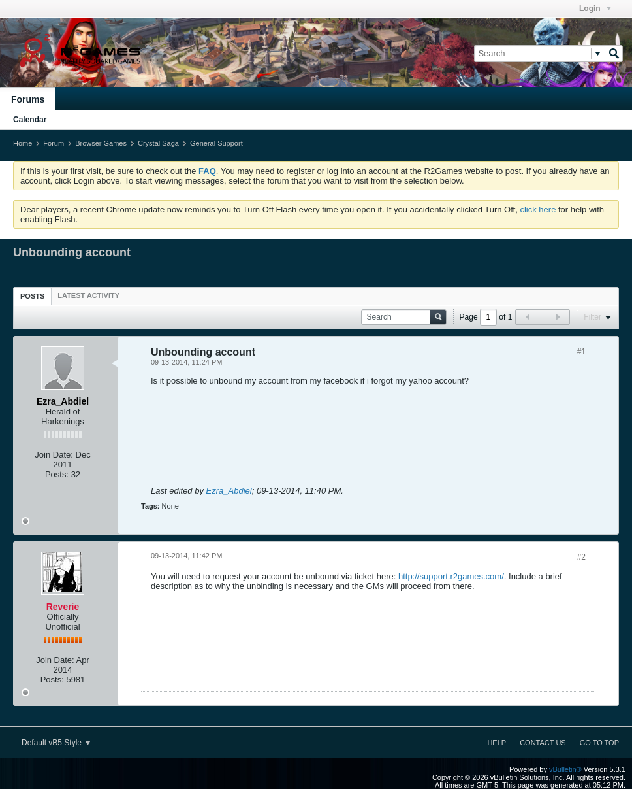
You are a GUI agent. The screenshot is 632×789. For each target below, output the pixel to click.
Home (22, 143)
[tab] (32, 296)
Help (496, 743)
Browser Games (101, 143)
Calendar (29, 119)
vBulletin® (565, 769)
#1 (581, 351)
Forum (53, 143)
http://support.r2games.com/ (451, 576)
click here (538, 209)
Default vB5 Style (56, 742)
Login (595, 8)
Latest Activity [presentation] (88, 295)
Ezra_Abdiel (229, 490)
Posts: (57, 474)
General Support (216, 143)
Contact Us (543, 743)
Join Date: (54, 455)
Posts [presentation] (32, 296)
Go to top (599, 743)
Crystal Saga (158, 143)
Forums (27, 99)
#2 (581, 557)
